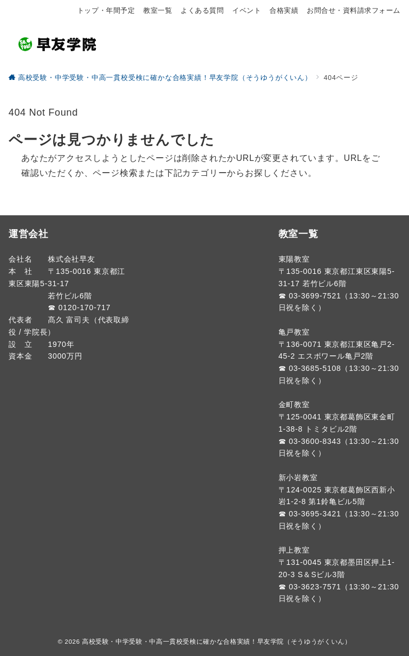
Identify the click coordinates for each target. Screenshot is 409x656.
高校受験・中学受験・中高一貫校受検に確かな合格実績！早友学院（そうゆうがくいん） (216, 641)
